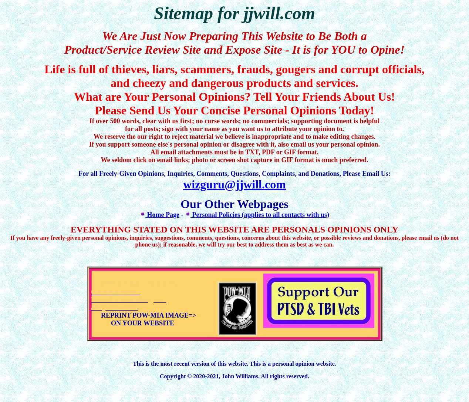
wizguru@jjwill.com (234, 184)
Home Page (159, 214)
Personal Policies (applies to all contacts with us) (257, 214)
